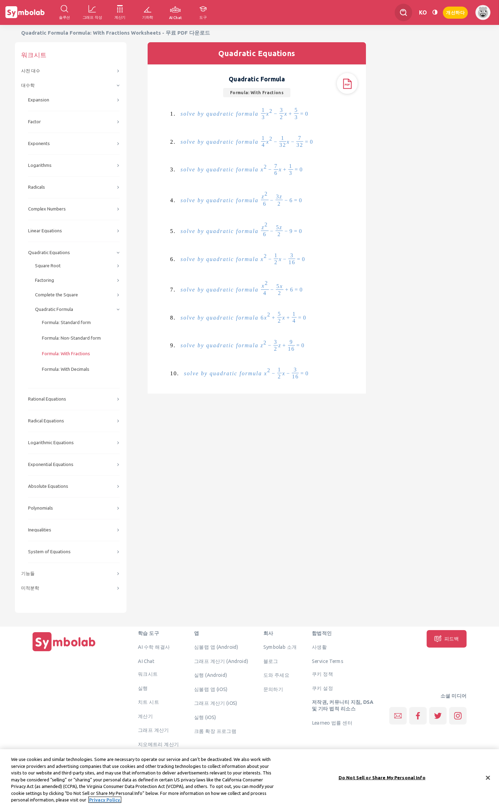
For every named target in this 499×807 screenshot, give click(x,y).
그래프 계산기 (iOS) (215, 703)
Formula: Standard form (66, 322)
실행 (143, 688)
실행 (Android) (210, 675)
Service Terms (327, 661)
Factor (34, 121)
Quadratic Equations (49, 252)
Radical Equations (46, 420)
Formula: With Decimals (65, 369)
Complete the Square (56, 294)
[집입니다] (64, 651)
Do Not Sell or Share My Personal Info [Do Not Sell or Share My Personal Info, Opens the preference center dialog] (382, 782)
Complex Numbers (47, 209)
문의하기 (273, 689)
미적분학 (30, 588)
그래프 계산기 (153, 730)
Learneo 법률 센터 (332, 722)
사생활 (319, 647)
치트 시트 (148, 702)
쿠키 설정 (322, 688)
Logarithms (40, 165)
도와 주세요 (276, 675)
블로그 (270, 661)
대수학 (28, 85)
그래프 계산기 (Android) (221, 661)
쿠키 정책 (322, 674)
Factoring (44, 280)
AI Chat (146, 661)
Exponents (39, 143)
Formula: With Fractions (66, 353)
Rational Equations (47, 399)
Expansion (38, 99)
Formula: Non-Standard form (71, 338)
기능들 (28, 573)
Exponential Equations (50, 464)
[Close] (488, 783)
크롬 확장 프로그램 (215, 731)
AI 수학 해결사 (154, 647)
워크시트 (148, 674)
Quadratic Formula (54, 309)
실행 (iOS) (205, 717)
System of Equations (49, 551)
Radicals (36, 187)
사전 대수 (30, 70)
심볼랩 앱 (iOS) (210, 689)
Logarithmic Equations (51, 442)
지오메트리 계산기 (158, 744)
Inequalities (39, 529)
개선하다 (455, 12)
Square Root (48, 265)
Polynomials (40, 508)
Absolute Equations (48, 486)
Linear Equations (45, 230)
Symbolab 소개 (280, 647)
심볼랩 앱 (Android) (216, 647)
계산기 (145, 716)
